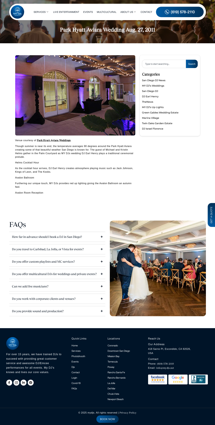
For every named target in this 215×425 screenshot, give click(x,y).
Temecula (113, 361)
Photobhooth (78, 356)
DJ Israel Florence (152, 128)
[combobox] (164, 64)
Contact (146, 12)
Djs (73, 367)
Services (41, 12)
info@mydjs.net (165, 368)
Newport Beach (116, 399)
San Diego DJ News (153, 80)
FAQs (74, 388)
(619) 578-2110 (165, 363)
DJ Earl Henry (150, 96)
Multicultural (107, 12)
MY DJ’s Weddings (153, 85)
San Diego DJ (150, 91)
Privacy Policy (128, 412)
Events (88, 12)
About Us (128, 12)
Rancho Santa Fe (116, 372)
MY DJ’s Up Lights (153, 107)
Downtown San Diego (119, 351)
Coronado (113, 345)
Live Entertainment (66, 12)
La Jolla (111, 383)
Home (75, 345)
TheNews (147, 101)
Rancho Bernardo (117, 378)
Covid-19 (76, 383)
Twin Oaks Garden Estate (157, 123)
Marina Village (150, 118)
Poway (111, 367)
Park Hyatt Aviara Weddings (54, 140)
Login (74, 378)
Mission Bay (113, 356)
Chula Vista (113, 394)
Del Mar (111, 388)
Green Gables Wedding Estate (160, 112)
